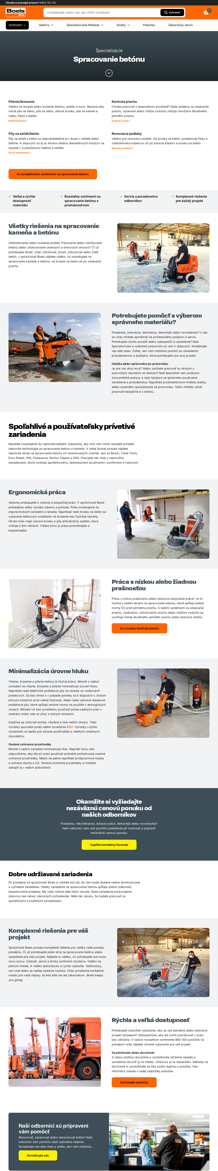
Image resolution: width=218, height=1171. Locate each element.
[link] (16, 12)
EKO (70, 727)
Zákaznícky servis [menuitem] (180, 25)
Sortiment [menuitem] (17, 25)
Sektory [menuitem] (46, 25)
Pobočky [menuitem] (149, 25)
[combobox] (102, 12)
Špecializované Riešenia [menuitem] (85, 25)
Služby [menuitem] (123, 25)
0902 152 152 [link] (48, 2)
